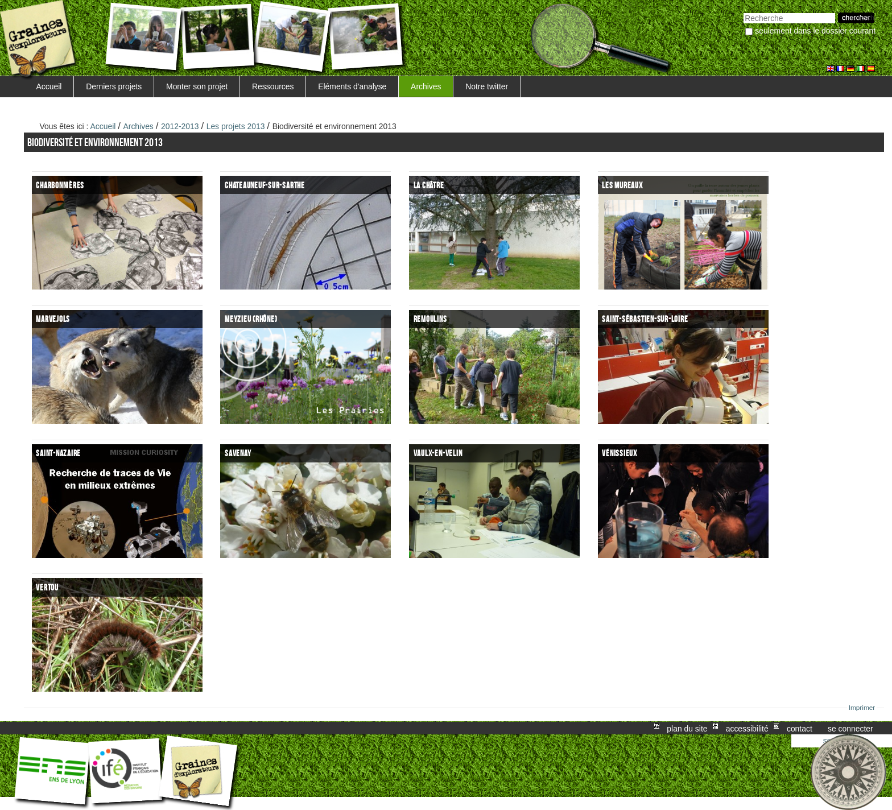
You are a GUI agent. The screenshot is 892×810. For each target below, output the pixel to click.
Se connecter (850, 728)
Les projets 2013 (236, 126)
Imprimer (862, 708)
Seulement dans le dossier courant (815, 30)
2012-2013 (180, 126)
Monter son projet (197, 86)
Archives (426, 86)
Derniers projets (114, 86)
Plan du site (687, 728)
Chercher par (743, 11)
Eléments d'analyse (352, 86)
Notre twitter (486, 86)
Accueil (49, 86)
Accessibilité (747, 728)
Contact (799, 728)
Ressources (273, 86)
